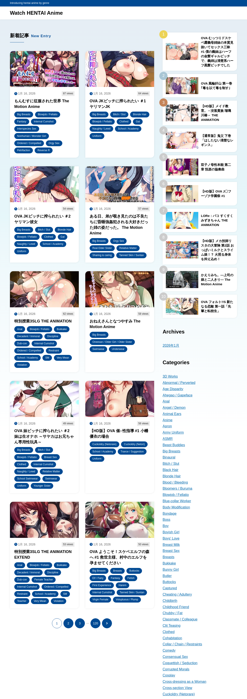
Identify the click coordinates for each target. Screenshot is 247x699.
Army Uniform (173, 432)
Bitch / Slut (171, 463)
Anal (166, 401)
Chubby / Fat (172, 613)
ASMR (168, 439)
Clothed (168, 632)
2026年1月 (171, 345)
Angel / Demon (174, 407)
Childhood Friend (176, 607)
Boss (166, 519)
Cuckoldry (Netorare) (179, 694)
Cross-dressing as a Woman (184, 681)
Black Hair (170, 470)
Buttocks (169, 582)
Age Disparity (173, 389)
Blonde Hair (172, 476)
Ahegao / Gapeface (177, 395)
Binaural (169, 457)
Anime (167, 420)
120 (95, 623)
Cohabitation (172, 638)
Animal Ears (172, 414)
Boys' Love (171, 538)
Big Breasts (171, 451)
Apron (167, 426)
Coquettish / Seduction (180, 663)
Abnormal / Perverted (179, 383)
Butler (167, 576)
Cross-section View (177, 688)
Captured (170, 588)
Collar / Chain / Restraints (182, 644)
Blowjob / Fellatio (176, 495)
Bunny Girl (171, 569)
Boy (166, 526)
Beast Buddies (174, 445)
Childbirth (170, 601)
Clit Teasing (171, 625)
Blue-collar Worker (177, 501)
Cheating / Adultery (177, 594)
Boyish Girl (171, 532)
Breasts (168, 557)
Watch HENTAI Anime (36, 13)
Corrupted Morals (176, 669)
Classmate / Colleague (180, 619)
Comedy (169, 650)
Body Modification (176, 507)
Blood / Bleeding (175, 482)
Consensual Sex (175, 657)
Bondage (169, 513)
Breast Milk (171, 545)
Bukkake (169, 563)
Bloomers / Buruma (177, 488)
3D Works (170, 376)
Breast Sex (171, 551)
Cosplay (169, 675)
